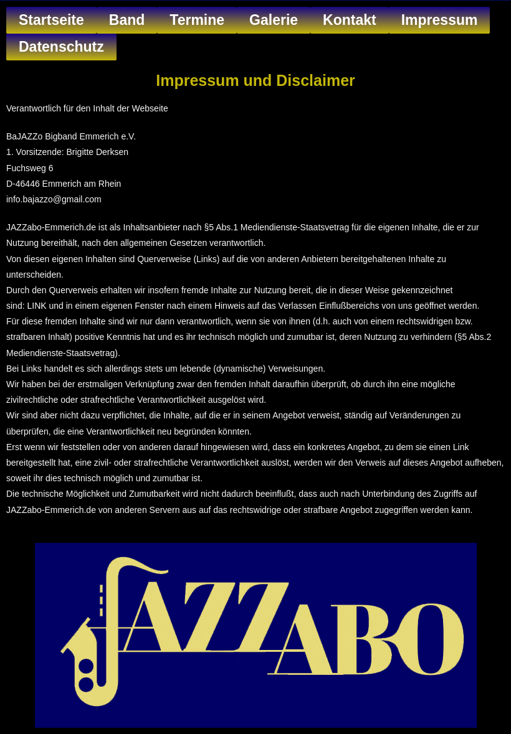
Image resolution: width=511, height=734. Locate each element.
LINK (36, 306)
